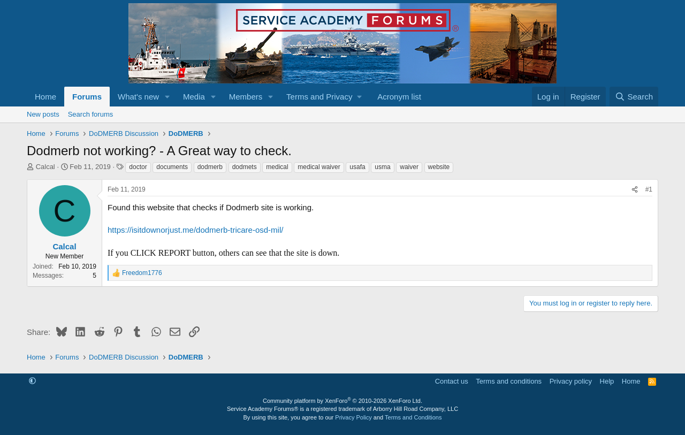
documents (172, 167)
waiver (409, 167)
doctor (138, 167)
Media (194, 96)
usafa (357, 167)
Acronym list (399, 96)
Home (45, 96)
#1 (648, 189)
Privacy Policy (353, 417)
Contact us (451, 381)
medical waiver (319, 167)
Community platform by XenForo (342, 401)
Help (607, 381)
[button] (167, 96)
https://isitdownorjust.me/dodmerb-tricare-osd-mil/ (195, 229)
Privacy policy (571, 381)
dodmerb (210, 167)
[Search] (634, 96)
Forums (87, 96)
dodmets (244, 167)
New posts (43, 114)
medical (277, 167)
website (439, 167)
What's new (138, 96)
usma (382, 167)
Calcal (45, 167)
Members (246, 96)
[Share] (635, 190)
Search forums (90, 114)
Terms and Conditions (413, 417)
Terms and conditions (509, 381)
